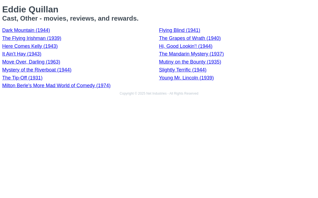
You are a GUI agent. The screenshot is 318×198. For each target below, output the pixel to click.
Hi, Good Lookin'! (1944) (186, 46)
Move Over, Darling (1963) (31, 62)
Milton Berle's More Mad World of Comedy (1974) (56, 85)
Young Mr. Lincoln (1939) (186, 78)
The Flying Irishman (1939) (31, 38)
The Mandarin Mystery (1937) (191, 54)
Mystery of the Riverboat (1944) (36, 70)
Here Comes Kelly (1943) (30, 46)
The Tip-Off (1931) (22, 78)
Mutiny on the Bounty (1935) (190, 62)
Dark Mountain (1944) (26, 30)
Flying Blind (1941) (179, 30)
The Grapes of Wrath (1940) (190, 38)
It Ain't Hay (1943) (22, 54)
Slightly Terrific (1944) (183, 70)
